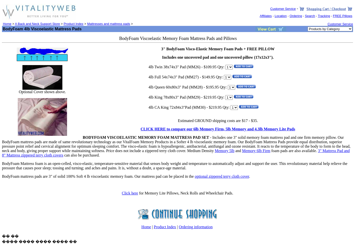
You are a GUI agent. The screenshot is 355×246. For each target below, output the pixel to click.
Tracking (324, 16)
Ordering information (196, 227)
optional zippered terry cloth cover (222, 176)
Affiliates (266, 16)
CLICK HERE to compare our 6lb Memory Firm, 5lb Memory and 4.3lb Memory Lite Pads (218, 129)
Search (310, 16)
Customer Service (283, 9)
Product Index (73, 24)
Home (7, 24)
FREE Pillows (342, 16)
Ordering (296, 16)
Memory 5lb (224, 151)
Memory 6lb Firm (256, 151)
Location (281, 16)
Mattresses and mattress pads (108, 24)
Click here (130, 193)
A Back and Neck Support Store (37, 24)
